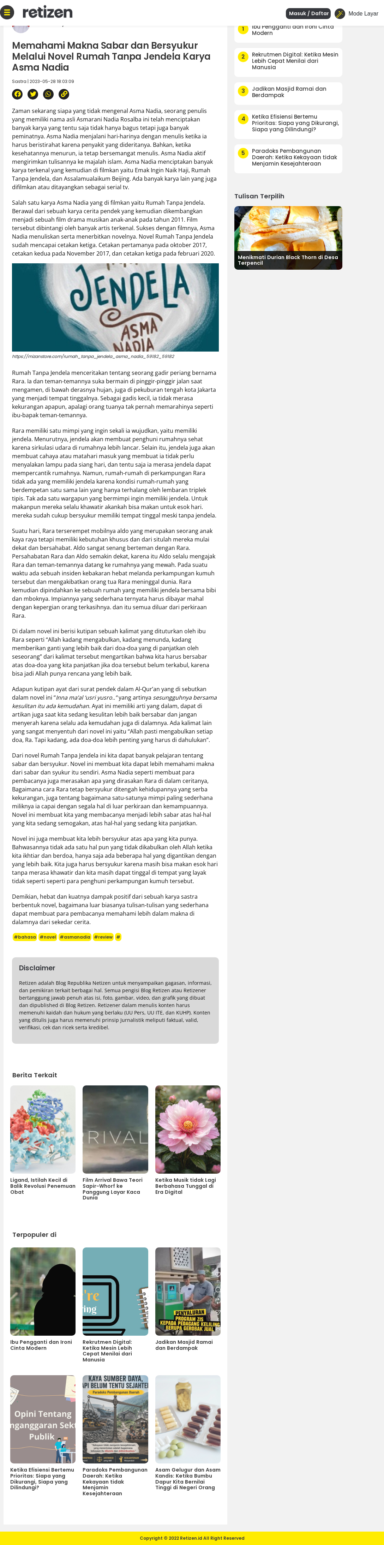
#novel (48, 937)
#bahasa (25, 937)
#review (103, 937)
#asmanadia (75, 937)
